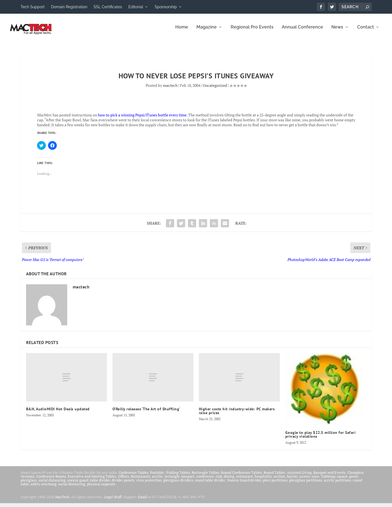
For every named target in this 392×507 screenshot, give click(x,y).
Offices (123, 479)
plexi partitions (275, 483)
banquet (187, 479)
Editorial (135, 7)
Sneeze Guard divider (244, 483)
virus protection (149, 483)
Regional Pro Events (252, 30)
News (337, 30)
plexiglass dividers (178, 483)
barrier (292, 479)
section (279, 479)
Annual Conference (302, 30)
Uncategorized (215, 88)
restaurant (244, 479)
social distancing (52, 483)
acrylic (157, 479)
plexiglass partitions (305, 483)
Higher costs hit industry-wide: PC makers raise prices (237, 414)
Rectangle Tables (205, 476)
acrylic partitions (337, 483)
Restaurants (140, 479)
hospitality (263, 479)
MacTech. (62, 500)
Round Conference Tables (241, 476)
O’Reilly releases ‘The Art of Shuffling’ (146, 412)
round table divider (210, 483)
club (219, 479)
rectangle (172, 479)
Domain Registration (69, 7)
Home (181, 30)
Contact (365, 30)
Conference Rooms (51, 479)
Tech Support (33, 7)
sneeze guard (77, 483)
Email (142, 500)
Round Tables (274, 476)
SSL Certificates (108, 7)
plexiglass (29, 483)
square (342, 479)
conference (205, 479)
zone (315, 479)
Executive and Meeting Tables (92, 479)
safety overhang (43, 487)
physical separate (101, 487)
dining (229, 479)
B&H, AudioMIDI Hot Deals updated (58, 412)
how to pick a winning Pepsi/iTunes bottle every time (142, 118)
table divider (100, 483)
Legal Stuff (112, 500)
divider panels (123, 483)
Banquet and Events (329, 476)
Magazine (206, 30)
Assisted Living (299, 476)
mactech (170, 88)
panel (353, 479)
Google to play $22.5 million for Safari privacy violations (320, 438)
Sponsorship (166, 7)
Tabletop (328, 479)
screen (304, 479)
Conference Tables (133, 476)
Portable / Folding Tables (170, 476)
